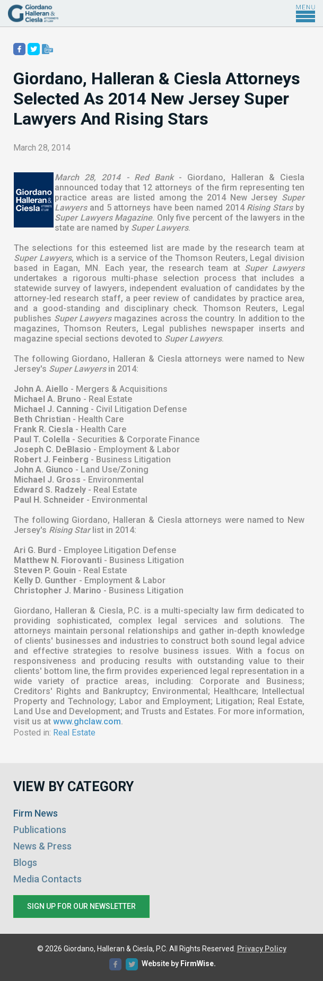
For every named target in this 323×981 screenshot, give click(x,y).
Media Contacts (47, 878)
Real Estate (74, 733)
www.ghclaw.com (87, 721)
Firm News (35, 813)
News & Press (42, 846)
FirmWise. (198, 963)
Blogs (25, 862)
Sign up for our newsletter (81, 906)
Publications (39, 829)
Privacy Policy (261, 948)
